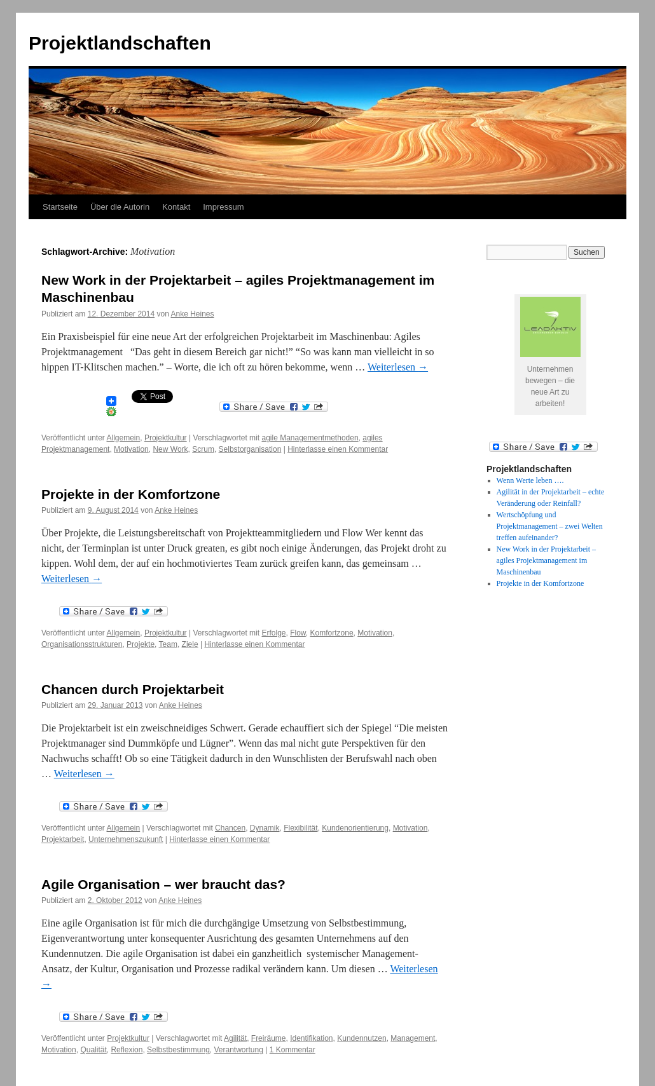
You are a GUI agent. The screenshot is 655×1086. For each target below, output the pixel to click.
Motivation (131, 449)
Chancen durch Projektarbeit (132, 689)
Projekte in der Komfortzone (130, 494)
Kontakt (176, 207)
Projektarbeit (62, 839)
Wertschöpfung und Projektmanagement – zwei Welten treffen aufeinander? (550, 526)
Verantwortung (238, 1049)
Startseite (60, 207)
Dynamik (265, 828)
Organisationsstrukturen (81, 644)
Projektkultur (165, 437)
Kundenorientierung (355, 828)
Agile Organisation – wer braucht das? (163, 884)
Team (168, 644)
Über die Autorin (119, 207)
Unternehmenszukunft (125, 839)
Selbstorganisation (250, 449)
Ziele (190, 644)
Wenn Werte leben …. (530, 480)
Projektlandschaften (120, 42)
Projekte (141, 644)
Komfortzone (332, 632)
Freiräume (268, 1038)
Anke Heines (192, 313)
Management (412, 1038)
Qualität (93, 1049)
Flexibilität (300, 828)
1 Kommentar (292, 1049)
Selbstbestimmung (178, 1049)
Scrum (203, 449)
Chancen (230, 828)
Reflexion (126, 1049)
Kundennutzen (361, 1038)
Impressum (223, 207)
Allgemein (124, 437)
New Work (170, 449)
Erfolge (273, 632)
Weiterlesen (398, 367)
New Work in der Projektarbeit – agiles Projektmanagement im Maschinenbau (546, 560)
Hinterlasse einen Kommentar (337, 449)
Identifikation (311, 1038)
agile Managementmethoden (309, 437)
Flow (298, 632)
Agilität (235, 1038)
